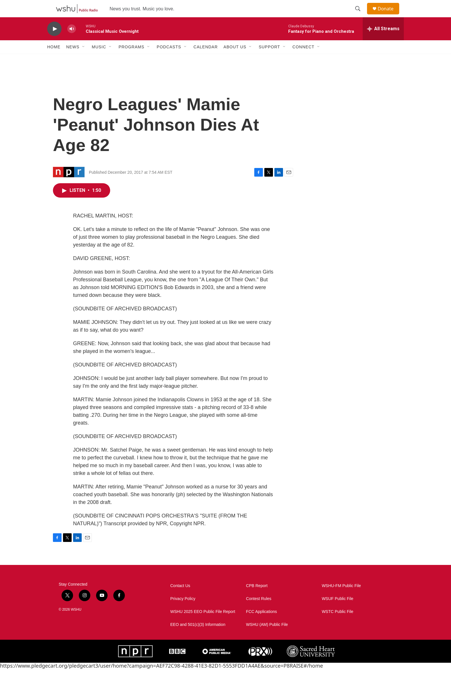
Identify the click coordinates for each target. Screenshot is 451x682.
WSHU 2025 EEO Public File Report (202, 624)
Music (99, 60)
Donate (389, 15)
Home (53, 60)
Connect (303, 60)
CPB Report (256, 599)
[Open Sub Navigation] (83, 60)
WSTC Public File (337, 624)
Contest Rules (258, 612)
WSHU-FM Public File (341, 599)
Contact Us (180, 599)
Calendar (206, 60)
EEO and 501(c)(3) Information (197, 637)
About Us (234, 60)
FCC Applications (261, 624)
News (72, 60)
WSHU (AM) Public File (267, 637)
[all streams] (383, 41)
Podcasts (169, 60)
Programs (131, 60)
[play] (54, 42)
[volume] (72, 41)
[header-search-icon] (360, 15)
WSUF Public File (337, 612)
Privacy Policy (182, 612)
